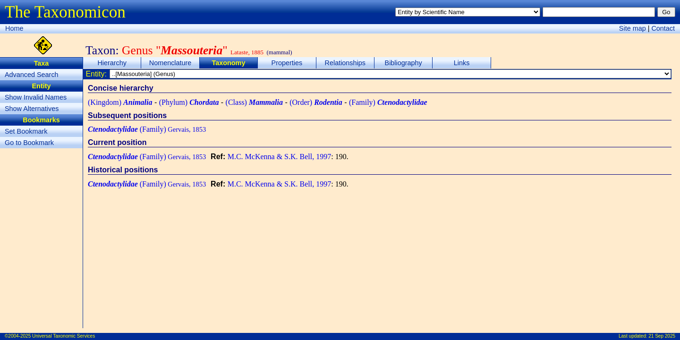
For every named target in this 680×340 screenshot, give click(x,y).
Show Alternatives (32, 108)
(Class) (254, 102)
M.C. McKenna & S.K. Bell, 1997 (280, 157)
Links (462, 63)
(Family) (388, 102)
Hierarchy (112, 63)
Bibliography (403, 63)
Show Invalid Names (36, 97)
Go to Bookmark (29, 142)
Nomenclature (170, 63)
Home (14, 28)
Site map (632, 28)
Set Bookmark (26, 131)
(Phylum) (189, 102)
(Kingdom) (120, 102)
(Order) (315, 102)
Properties (287, 63)
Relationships (345, 63)
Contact (663, 28)
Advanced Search (32, 74)
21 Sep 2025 (661, 336)
